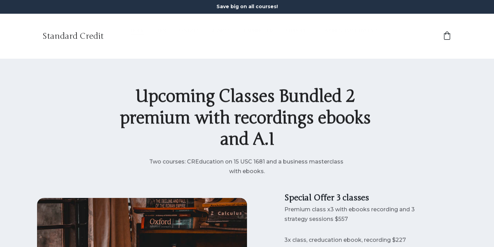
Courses (189, 36)
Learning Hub (258, 36)
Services (220, 36)
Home (137, 36)
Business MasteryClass (351, 36)
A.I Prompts (299, 36)
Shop (161, 36)
